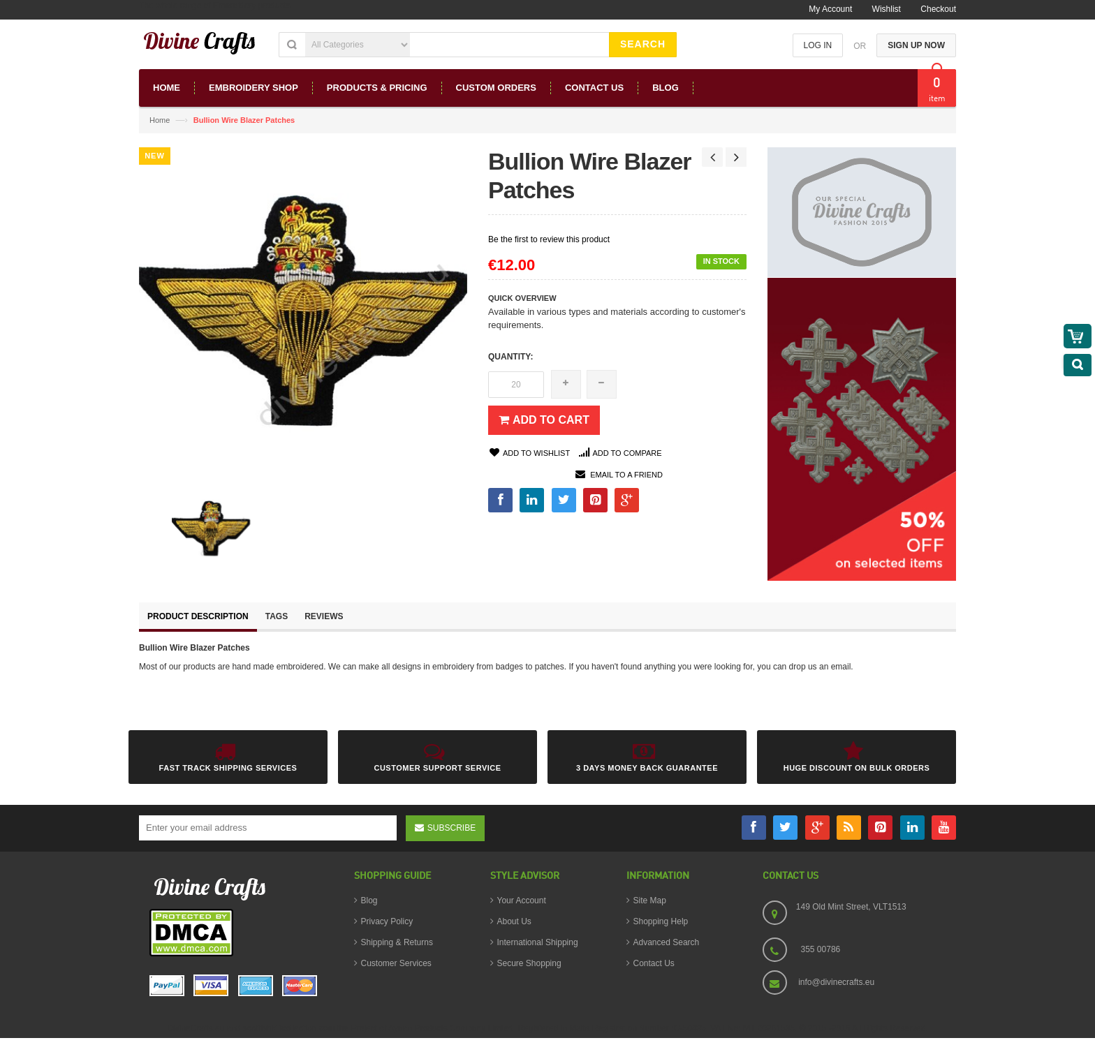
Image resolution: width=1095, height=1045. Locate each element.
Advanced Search (666, 942)
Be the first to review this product (549, 239)
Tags (276, 616)
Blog (369, 900)
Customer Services (396, 963)
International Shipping (537, 942)
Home (159, 120)
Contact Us (654, 963)
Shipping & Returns (397, 942)
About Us (514, 921)
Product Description (198, 616)
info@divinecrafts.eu (836, 982)
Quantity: (510, 357)
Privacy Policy (387, 921)
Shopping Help (661, 921)
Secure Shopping (529, 963)
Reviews (323, 616)
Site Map (649, 900)
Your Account (521, 900)
